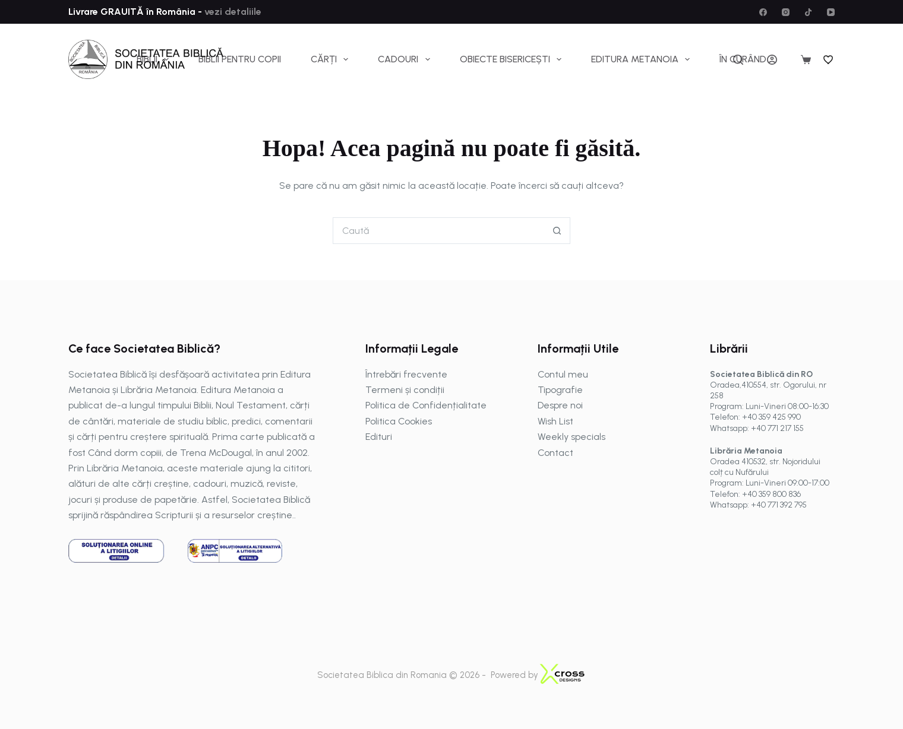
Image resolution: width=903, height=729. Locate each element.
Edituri (378, 436)
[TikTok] (808, 12)
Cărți (332, 59)
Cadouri (406, 59)
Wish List (555, 421)
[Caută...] (438, 230)
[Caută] (738, 60)
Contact (555, 452)
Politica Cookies (398, 421)
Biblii (155, 59)
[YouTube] (831, 12)
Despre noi (560, 405)
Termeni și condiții (404, 389)
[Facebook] (763, 12)
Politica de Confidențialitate (426, 405)
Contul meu (563, 374)
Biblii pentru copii (239, 59)
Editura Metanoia (642, 59)
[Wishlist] (829, 59)
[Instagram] (786, 12)
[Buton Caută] (557, 230)
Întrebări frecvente (406, 374)
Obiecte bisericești (513, 59)
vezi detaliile (231, 11)
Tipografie (560, 389)
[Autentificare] (772, 60)
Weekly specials (571, 436)
